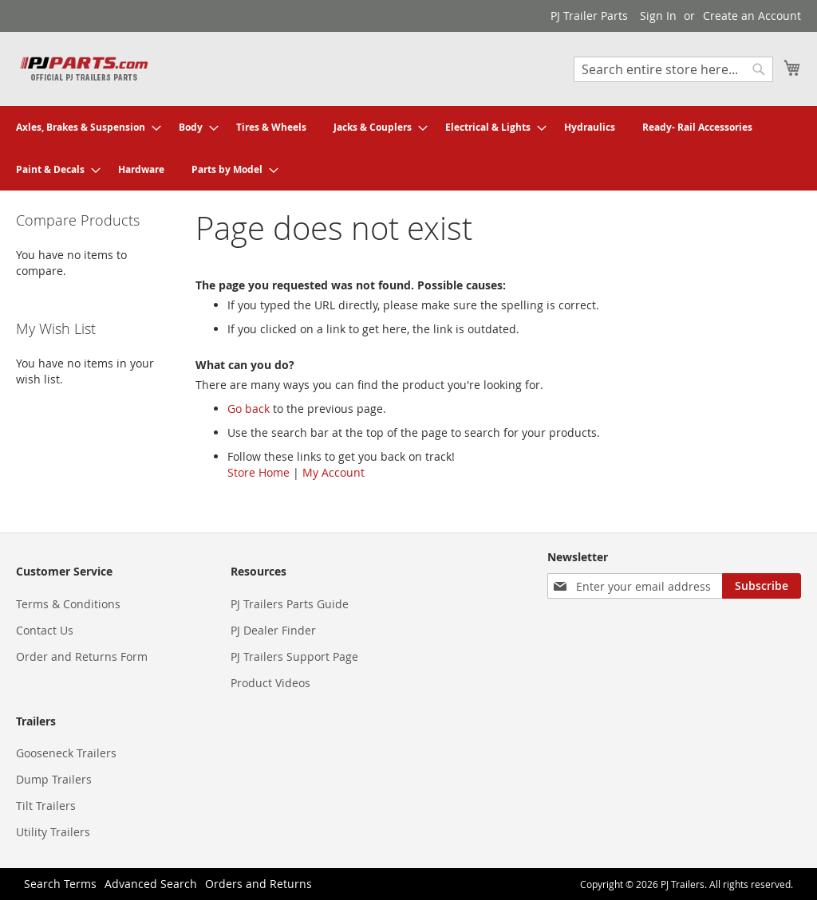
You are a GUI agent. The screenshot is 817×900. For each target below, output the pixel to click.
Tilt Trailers (46, 805)
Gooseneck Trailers (66, 752)
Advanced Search (151, 883)
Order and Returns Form (82, 656)
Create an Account (752, 15)
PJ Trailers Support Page (294, 656)
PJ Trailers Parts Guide (290, 603)
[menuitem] (83, 127)
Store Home (258, 472)
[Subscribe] (761, 586)
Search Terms (60, 883)
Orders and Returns (258, 883)
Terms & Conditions (68, 603)
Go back (248, 408)
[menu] (408, 148)
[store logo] (84, 68)
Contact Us (44, 630)
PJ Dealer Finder (273, 630)
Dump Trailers (54, 779)
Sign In (658, 15)
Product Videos (270, 682)
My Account (333, 472)
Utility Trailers (53, 831)
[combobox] (673, 69)
